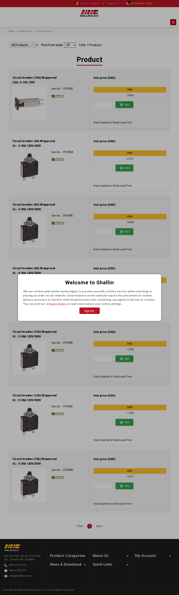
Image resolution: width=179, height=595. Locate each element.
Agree (89, 311)
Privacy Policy (56, 303)
